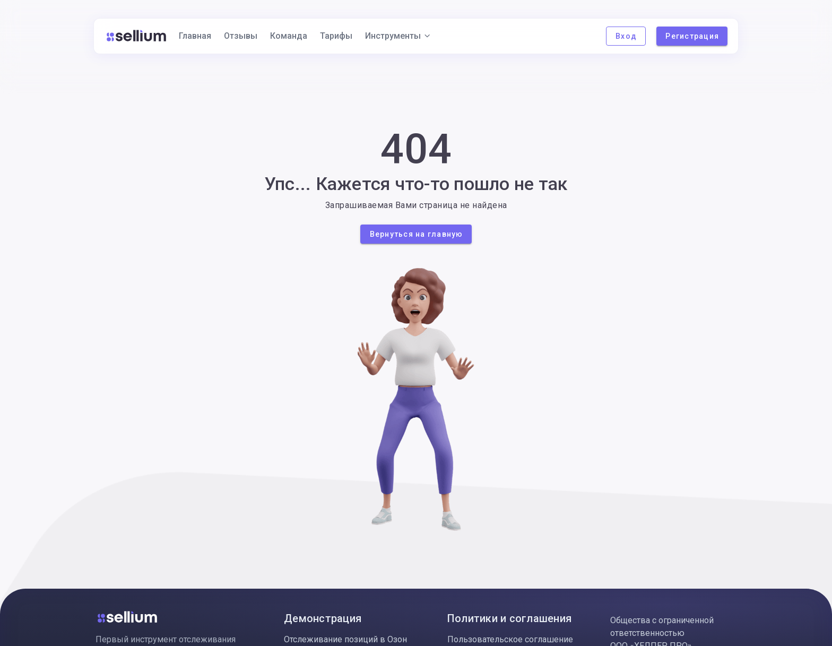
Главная (195, 36)
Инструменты (398, 36)
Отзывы (240, 36)
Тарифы (336, 36)
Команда (288, 36)
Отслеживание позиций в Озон (345, 639)
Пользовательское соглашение (510, 639)
